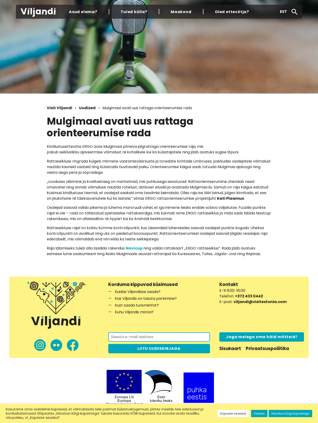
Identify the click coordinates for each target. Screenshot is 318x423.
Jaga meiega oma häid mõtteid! (261, 337)
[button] (283, 12)
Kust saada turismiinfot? (137, 305)
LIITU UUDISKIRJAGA (158, 348)
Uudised (87, 108)
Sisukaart (230, 348)
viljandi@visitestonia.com (260, 301)
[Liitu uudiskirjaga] (159, 337)
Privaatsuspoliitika (267, 348)
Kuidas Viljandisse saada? (137, 291)
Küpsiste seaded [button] (233, 413)
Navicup (134, 248)
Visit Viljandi (59, 108)
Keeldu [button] (259, 413)
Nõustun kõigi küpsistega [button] (290, 413)
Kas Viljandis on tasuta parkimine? (146, 298)
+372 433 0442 (249, 296)
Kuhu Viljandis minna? (134, 312)
